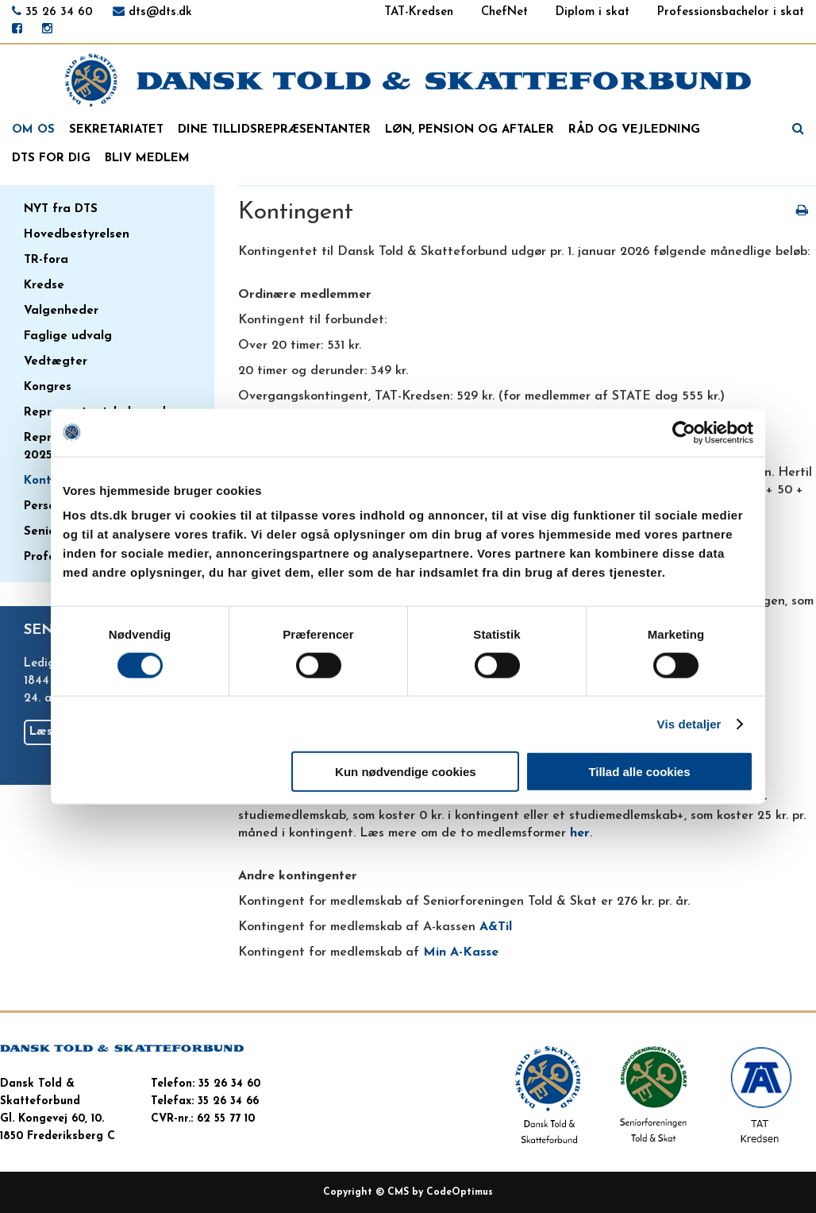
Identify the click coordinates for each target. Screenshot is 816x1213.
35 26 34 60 (59, 12)
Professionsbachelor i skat (730, 12)
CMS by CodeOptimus (440, 1192)
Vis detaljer (689, 723)
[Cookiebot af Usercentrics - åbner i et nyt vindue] (683, 432)
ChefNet (504, 12)
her (580, 833)
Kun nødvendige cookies (405, 771)
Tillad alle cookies (639, 771)
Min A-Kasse (460, 952)
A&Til (495, 927)
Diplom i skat (592, 12)
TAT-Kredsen (418, 12)
